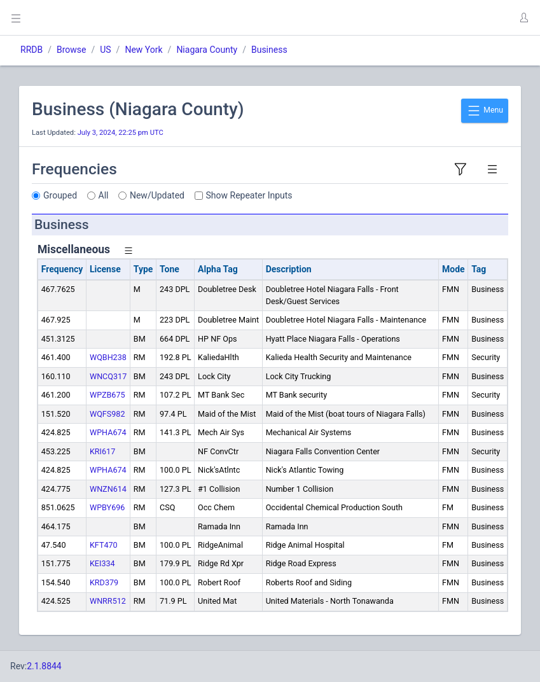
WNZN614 (108, 489)
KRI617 (102, 451)
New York (143, 50)
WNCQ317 (108, 376)
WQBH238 (108, 357)
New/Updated (157, 195)
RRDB (31, 50)
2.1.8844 (44, 666)
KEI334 (102, 563)
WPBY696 (107, 507)
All (104, 195)
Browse (71, 50)
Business (269, 50)
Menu (484, 110)
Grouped (60, 195)
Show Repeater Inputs (249, 195)
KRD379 (104, 582)
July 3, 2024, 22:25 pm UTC (120, 133)
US (105, 50)
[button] (523, 17)
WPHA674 (108, 432)
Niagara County (206, 50)
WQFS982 (107, 414)
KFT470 (104, 545)
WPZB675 (107, 395)
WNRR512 (108, 601)
